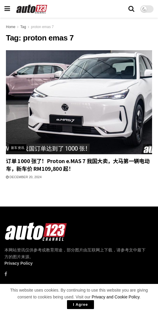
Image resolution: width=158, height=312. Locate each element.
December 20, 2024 (24, 177)
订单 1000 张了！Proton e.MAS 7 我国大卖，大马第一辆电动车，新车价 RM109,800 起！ (77, 164)
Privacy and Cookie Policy (115, 297)
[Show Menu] (7, 9)
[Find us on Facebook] (5, 274)
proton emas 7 (42, 27)
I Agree (80, 304)
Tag (23, 27)
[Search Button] (131, 9)
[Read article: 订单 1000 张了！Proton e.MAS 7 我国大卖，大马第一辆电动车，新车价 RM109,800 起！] (79, 102)
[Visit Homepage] (32, 9)
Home (10, 27)
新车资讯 (18, 148)
